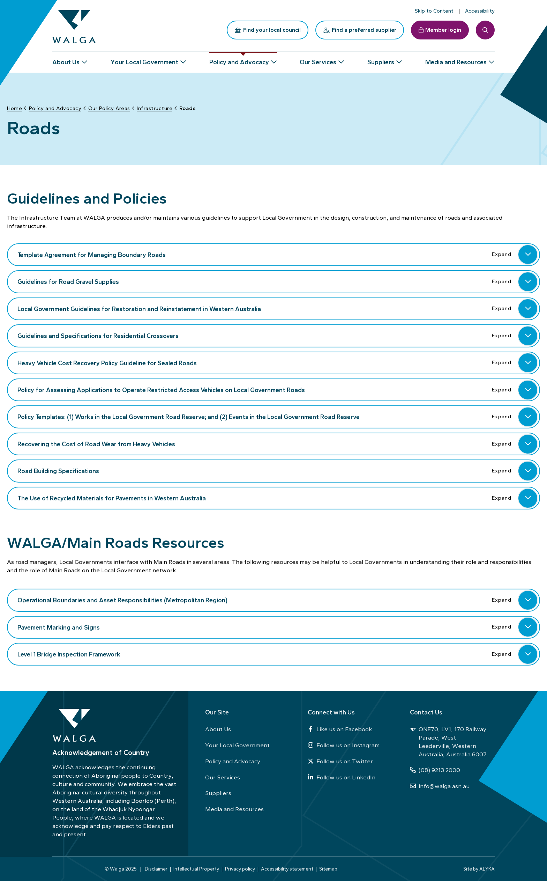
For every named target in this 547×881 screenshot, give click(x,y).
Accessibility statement (287, 869)
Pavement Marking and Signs (277, 627)
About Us (218, 729)
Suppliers (218, 793)
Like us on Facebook (340, 729)
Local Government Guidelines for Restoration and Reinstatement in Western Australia (277, 308)
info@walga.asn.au (440, 786)
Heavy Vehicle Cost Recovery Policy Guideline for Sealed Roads (277, 362)
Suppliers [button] (380, 59)
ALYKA (487, 869)
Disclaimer (156, 869)
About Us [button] (66, 59)
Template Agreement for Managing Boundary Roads (277, 254)
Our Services (222, 777)
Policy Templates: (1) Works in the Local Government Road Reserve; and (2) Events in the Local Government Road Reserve (277, 416)
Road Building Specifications (277, 471)
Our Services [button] (318, 59)
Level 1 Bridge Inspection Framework (277, 654)
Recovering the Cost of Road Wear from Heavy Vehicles (277, 443)
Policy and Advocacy (232, 761)
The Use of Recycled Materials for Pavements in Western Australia (277, 497)
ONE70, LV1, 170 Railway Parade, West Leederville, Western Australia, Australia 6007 (448, 742)
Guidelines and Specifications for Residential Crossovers (277, 335)
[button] (528, 254)
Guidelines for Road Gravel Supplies (277, 281)
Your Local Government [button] (144, 59)
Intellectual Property (196, 869)
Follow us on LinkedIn (341, 777)
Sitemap (328, 869)
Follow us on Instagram (344, 745)
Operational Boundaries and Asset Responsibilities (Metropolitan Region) (277, 599)
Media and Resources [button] (456, 59)
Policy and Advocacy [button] (239, 59)
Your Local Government (237, 745)
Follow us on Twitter (340, 761)
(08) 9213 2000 (435, 769)
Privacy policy (240, 869)
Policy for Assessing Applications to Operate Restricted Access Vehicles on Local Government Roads (277, 389)
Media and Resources (234, 809)
